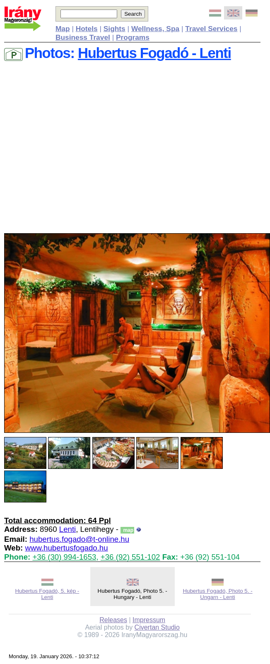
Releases (113, 619)
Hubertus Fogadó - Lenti (154, 53)
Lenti (67, 529)
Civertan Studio (157, 627)
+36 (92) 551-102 (130, 557)
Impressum (149, 619)
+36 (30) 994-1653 (64, 557)
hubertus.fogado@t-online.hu (79, 539)
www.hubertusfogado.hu (66, 547)
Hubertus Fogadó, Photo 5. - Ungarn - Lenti (217, 594)
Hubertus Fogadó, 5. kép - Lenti (47, 594)
